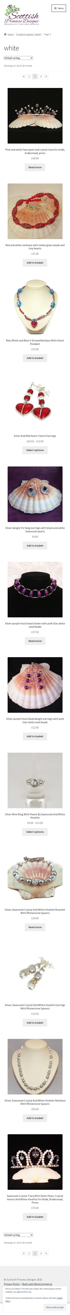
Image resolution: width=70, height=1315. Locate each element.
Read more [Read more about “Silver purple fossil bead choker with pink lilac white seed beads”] (35, 641)
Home (11, 34)
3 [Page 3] (41, 76)
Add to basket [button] (35, 262)
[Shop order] (18, 58)
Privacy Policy (12, 1284)
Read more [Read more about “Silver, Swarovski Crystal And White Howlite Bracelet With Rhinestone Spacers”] (35, 927)
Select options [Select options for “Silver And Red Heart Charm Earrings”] (35, 450)
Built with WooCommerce (37, 1284)
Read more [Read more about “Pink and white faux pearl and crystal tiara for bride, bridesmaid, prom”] (35, 167)
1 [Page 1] (29, 76)
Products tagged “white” (29, 34)
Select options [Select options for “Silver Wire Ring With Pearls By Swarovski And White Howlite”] (35, 831)
